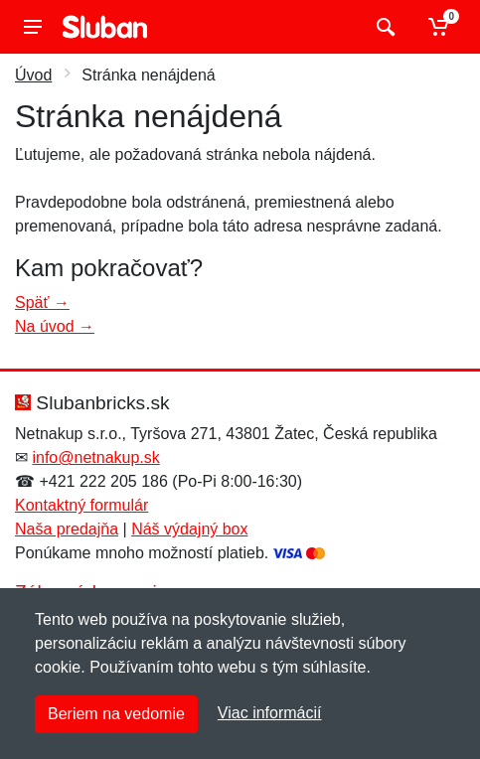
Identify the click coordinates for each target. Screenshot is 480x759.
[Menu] (33, 27)
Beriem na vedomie (116, 713)
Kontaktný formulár (81, 505)
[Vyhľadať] (383, 27)
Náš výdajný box (189, 529)
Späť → (42, 302)
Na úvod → (54, 326)
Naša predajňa (66, 529)
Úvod (33, 75)
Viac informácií (270, 712)
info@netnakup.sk (95, 457)
